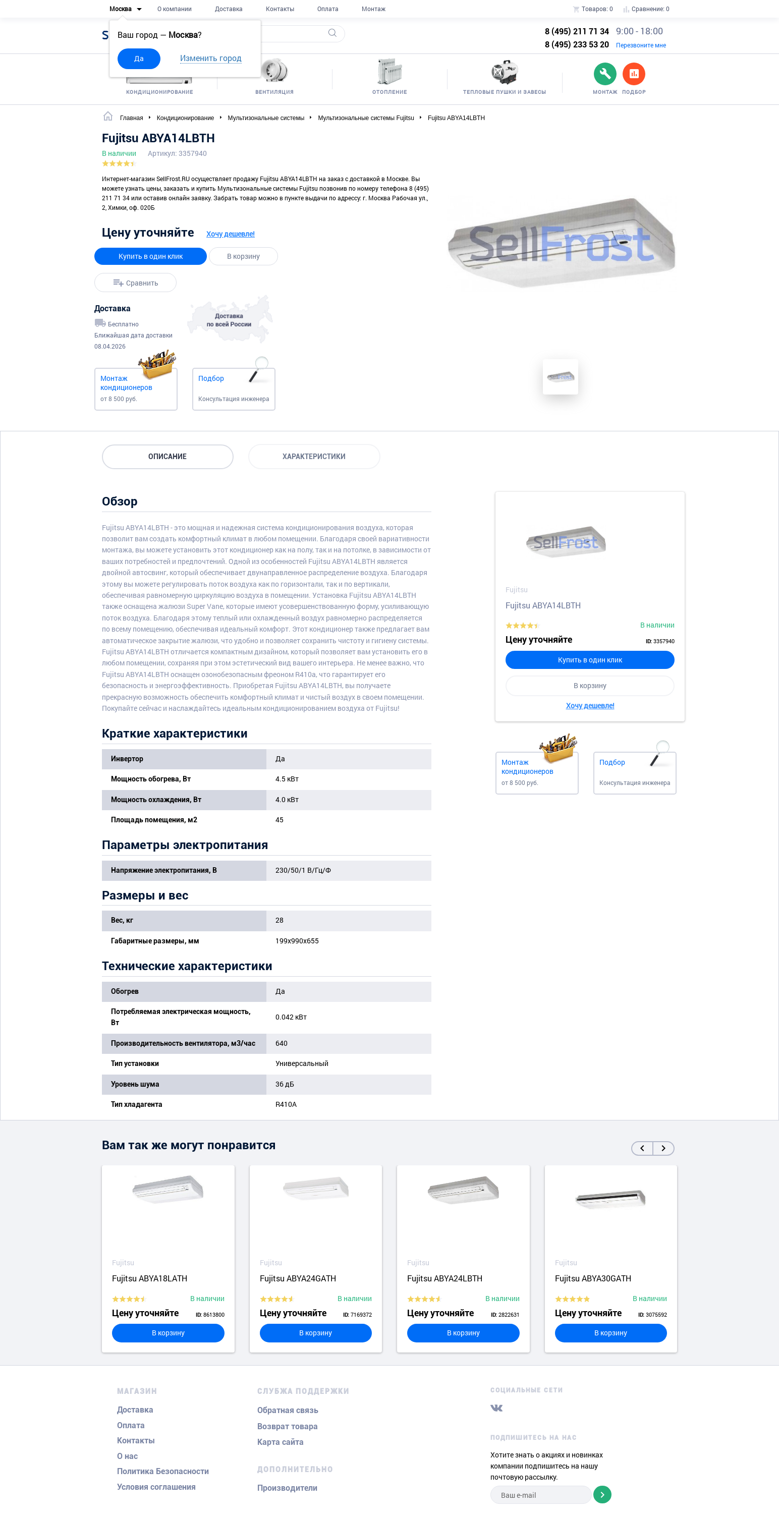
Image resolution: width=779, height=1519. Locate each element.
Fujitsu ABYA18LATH (149, 1278)
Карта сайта (280, 1442)
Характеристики (315, 457)
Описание (168, 457)
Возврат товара (287, 1426)
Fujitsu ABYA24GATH (298, 1278)
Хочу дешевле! (230, 234)
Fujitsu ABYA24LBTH (444, 1278)
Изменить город (211, 57)
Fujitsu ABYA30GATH (593, 1278)
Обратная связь (287, 1410)
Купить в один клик (151, 256)
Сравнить (142, 283)
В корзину (243, 256)
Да (139, 58)
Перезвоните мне (641, 45)
